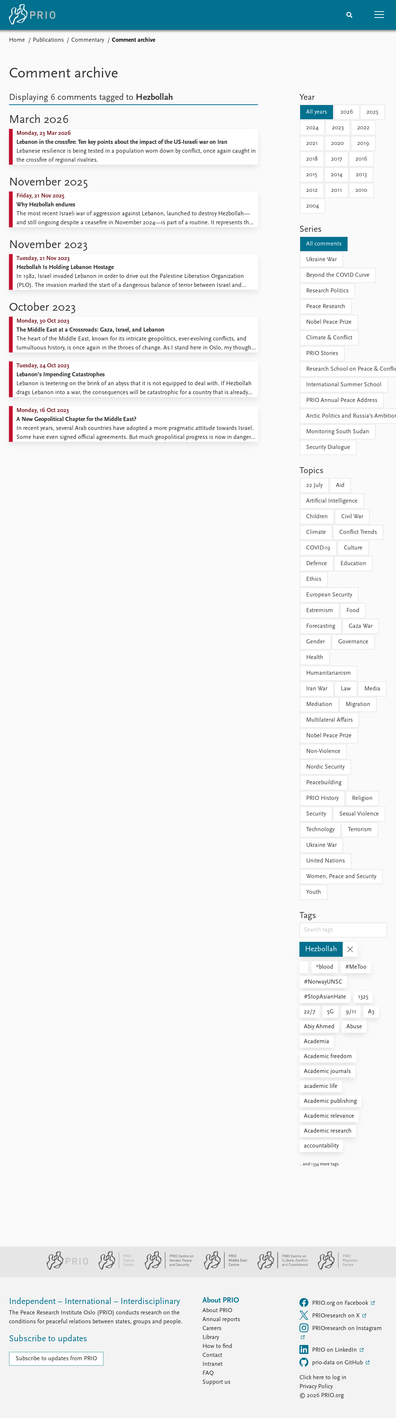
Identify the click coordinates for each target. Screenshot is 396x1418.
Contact (212, 1355)
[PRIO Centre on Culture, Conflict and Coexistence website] (279, 1268)
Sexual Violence (359, 814)
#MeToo (356, 967)
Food (352, 611)
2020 (337, 143)
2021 (312, 143)
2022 (363, 128)
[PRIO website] (64, 1268)
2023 (338, 128)
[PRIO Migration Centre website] (333, 1268)
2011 (336, 190)
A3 (371, 1012)
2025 (372, 112)
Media (372, 689)
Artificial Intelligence (332, 501)
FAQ (208, 1373)
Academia (316, 1042)
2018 (312, 159)
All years (316, 112)
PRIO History (322, 798)
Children (317, 517)
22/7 (309, 1012)
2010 (361, 190)
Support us (216, 1382)
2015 (311, 175)
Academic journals (327, 1071)
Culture (353, 548)
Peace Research (325, 307)
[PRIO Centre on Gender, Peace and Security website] (166, 1268)
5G (330, 1012)
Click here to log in (322, 1378)
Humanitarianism (328, 673)
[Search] (349, 15)
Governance (353, 642)
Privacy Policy (316, 1387)
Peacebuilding (324, 783)
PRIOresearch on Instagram (340, 1327)
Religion (362, 798)
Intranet (212, 1364)
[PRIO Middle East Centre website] (222, 1268)
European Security (329, 595)
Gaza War (361, 626)
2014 (336, 175)
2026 (346, 112)
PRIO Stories (322, 354)
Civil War (352, 517)
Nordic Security (325, 767)
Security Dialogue (328, 447)
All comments (324, 244)
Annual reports (221, 1320)
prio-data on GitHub (331, 1362)
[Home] (32, 15)
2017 (336, 159)
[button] (379, 15)
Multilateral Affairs (329, 720)
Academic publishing (330, 1101)
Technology (320, 830)
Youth (313, 892)
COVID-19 (318, 548)
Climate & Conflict (329, 338)
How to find (217, 1346)
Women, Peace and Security (341, 877)
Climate (316, 532)
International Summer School (343, 385)
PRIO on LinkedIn (328, 1349)
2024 (312, 128)
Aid (340, 485)
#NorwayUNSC (323, 982)
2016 (361, 159)
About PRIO (217, 1311)
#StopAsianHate (325, 997)
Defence (316, 564)
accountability (321, 1146)
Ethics (313, 579)
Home (17, 40)
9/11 (351, 1012)
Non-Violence (323, 751)
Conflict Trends (358, 532)
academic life (320, 1086)
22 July (314, 485)
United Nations (325, 861)
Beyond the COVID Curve (338, 275)
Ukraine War (321, 260)
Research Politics (327, 291)
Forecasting (320, 626)
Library (210, 1338)
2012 (312, 190)
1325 (363, 997)
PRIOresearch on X (330, 1315)
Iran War (316, 689)
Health (314, 658)
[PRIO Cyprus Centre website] (113, 1268)
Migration (358, 705)
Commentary (87, 40)
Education (353, 564)
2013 (361, 175)
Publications (48, 40)
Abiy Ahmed (319, 1027)
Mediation (319, 705)
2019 (363, 143)
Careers (211, 1329)
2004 (312, 206)
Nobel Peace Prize (329, 322)
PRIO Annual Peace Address (341, 400)
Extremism (319, 611)
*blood (324, 967)
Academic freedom (328, 1057)
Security (316, 814)
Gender (315, 642)
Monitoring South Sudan (337, 432)
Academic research (328, 1131)
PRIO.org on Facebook (334, 1302)
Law (346, 689)
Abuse (354, 1027)
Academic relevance (329, 1116)
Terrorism (360, 830)
